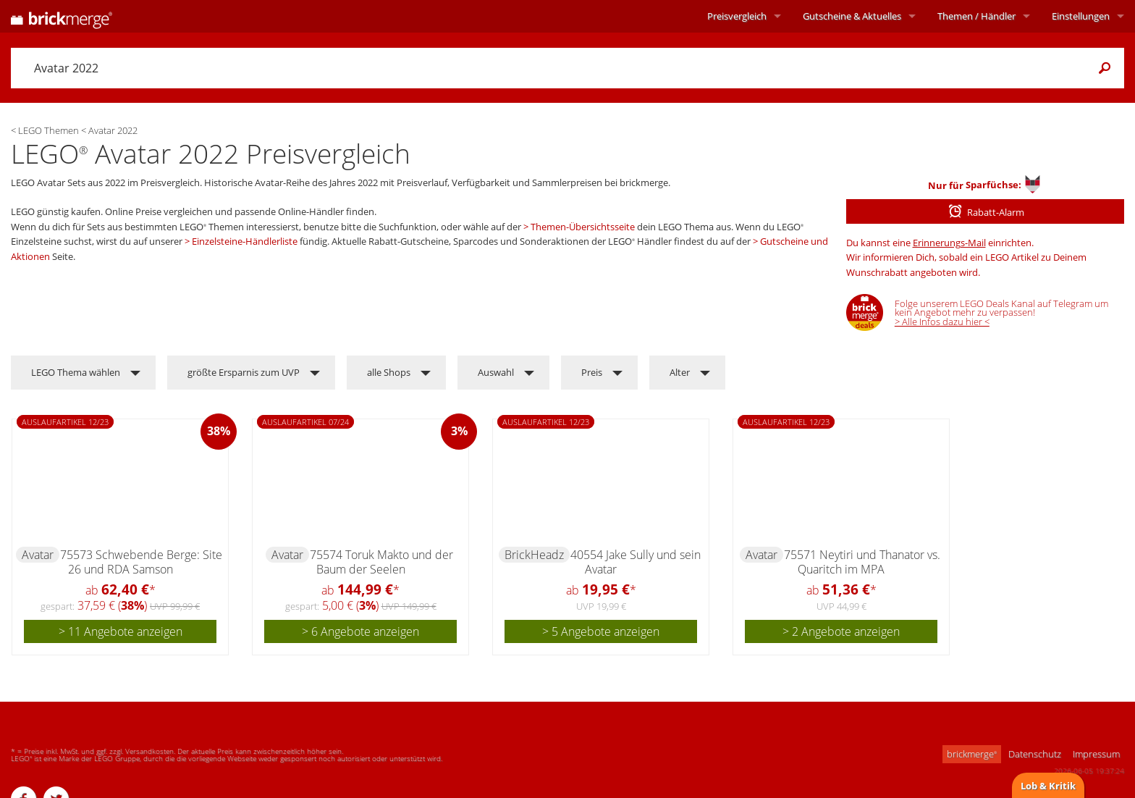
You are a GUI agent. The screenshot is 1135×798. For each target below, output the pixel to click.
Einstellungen (1081, 15)
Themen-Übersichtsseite (583, 226)
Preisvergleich (737, 15)
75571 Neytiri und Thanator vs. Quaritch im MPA (862, 562)
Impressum (1096, 753)
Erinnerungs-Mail (949, 242)
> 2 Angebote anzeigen (841, 631)
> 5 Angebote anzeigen (600, 631)
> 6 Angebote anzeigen (360, 631)
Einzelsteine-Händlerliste (245, 241)
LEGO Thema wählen (75, 372)
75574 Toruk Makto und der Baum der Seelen (381, 562)
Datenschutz (1034, 753)
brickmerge (972, 753)
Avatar (38, 555)
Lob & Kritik (1048, 785)
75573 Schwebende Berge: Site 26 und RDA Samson (141, 562)
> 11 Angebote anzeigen (120, 631)
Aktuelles (852, 15)
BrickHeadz (534, 555)
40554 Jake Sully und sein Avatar (635, 562)
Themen (976, 15)
